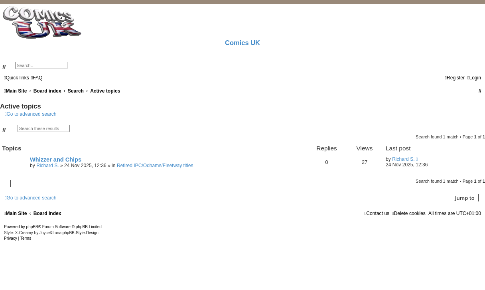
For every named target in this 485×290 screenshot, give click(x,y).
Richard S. (47, 165)
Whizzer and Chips (55, 159)
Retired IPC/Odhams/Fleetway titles (155, 165)
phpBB (32, 227)
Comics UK (242, 42)
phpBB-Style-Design (81, 233)
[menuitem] (37, 78)
